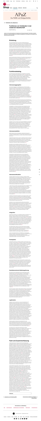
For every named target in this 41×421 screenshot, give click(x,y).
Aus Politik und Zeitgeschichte (12, 10)
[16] (14, 114)
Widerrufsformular (34, 407)
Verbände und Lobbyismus (27, 10)
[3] (19, 51)
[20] (20, 198)
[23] (12, 222)
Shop (3, 10)
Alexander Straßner (12, 29)
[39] (24, 378)
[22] (27, 217)
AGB (4, 407)
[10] (15, 68)
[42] (24, 386)
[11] (24, 74)
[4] (16, 53)
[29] (14, 263)
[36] (22, 370)
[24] (21, 224)
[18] (15, 171)
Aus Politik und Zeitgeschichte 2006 (20, 10)
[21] (13, 206)
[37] (20, 372)
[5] (12, 55)
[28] (13, 256)
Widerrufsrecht (28, 407)
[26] (18, 242)
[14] (19, 97)
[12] (15, 88)
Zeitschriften (6, 10)
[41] (19, 385)
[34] (16, 345)
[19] (14, 193)
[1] (15, 44)
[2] (13, 50)
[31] (12, 286)
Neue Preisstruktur (9, 407)
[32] (24, 289)
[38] (14, 377)
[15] (9, 103)
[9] (16, 66)
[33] (29, 325)
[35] (21, 352)
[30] (16, 274)
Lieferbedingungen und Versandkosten (18, 407)
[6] (24, 58)
